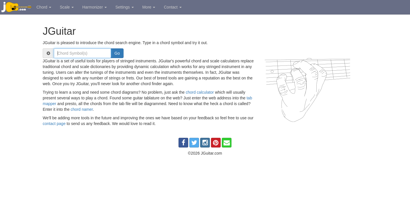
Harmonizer (94, 7)
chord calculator (200, 92)
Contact (172, 7)
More (148, 7)
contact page (54, 123)
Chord (43, 7)
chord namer (82, 109)
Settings (124, 7)
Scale (67, 7)
